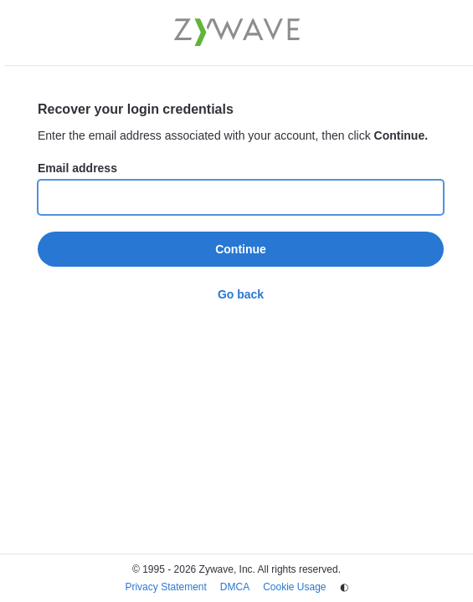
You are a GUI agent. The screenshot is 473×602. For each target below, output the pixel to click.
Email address (77, 168)
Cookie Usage (294, 587)
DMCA (234, 587)
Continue (240, 249)
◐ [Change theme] (344, 587)
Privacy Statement (165, 587)
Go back (241, 294)
